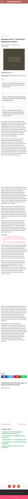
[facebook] (4, 376)
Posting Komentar (5, 46)
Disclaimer (21, 492)
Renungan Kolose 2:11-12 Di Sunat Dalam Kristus (14, 439)
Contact (9, 492)
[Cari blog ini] (26, 2)
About (5, 492)
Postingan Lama (22, 424)
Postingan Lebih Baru (6, 424)
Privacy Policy (15, 492)
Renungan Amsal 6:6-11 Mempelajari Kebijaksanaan (14, 242)
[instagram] (9, 486)
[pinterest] (17, 376)
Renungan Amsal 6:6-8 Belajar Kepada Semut (13, 236)
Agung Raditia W (14, 2)
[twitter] (10, 376)
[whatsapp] (24, 376)
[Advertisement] (14, 20)
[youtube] (14, 486)
